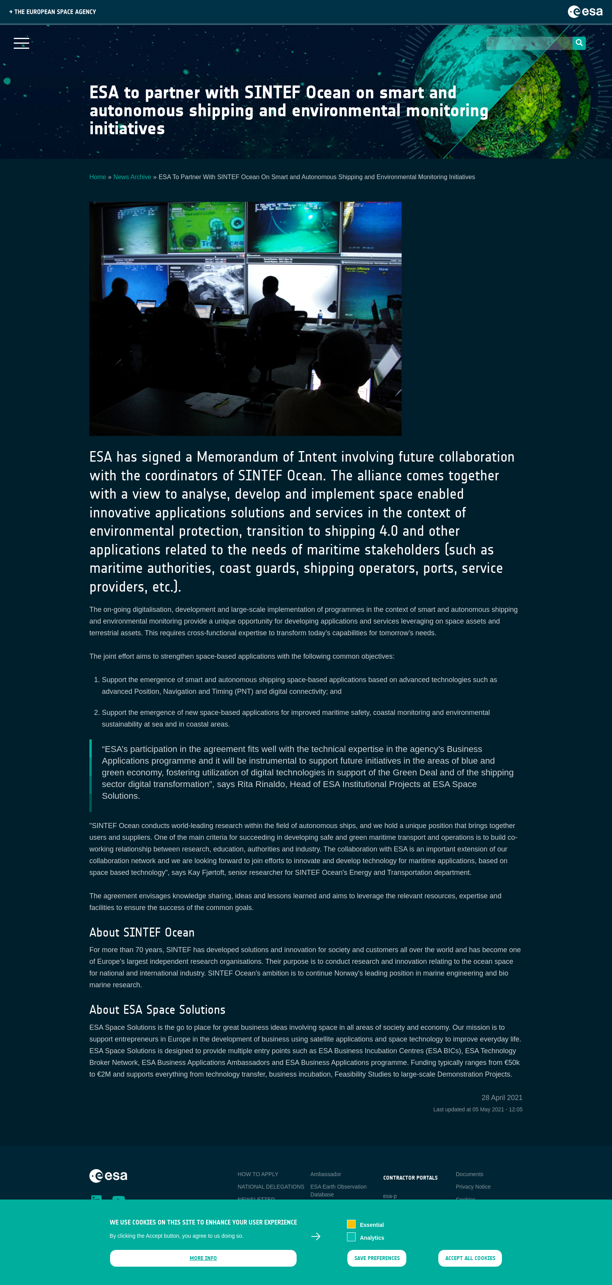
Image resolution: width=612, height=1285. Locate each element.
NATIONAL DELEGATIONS (271, 1187)
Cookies (466, 1199)
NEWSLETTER (256, 1199)
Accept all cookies (470, 1262)
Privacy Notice (473, 1187)
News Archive (132, 177)
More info (203, 1262)
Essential (372, 1229)
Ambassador (325, 1174)
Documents (470, 1174)
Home (97, 177)
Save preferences (376, 1262)
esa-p (390, 1196)
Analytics (372, 1242)
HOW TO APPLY (258, 1174)
